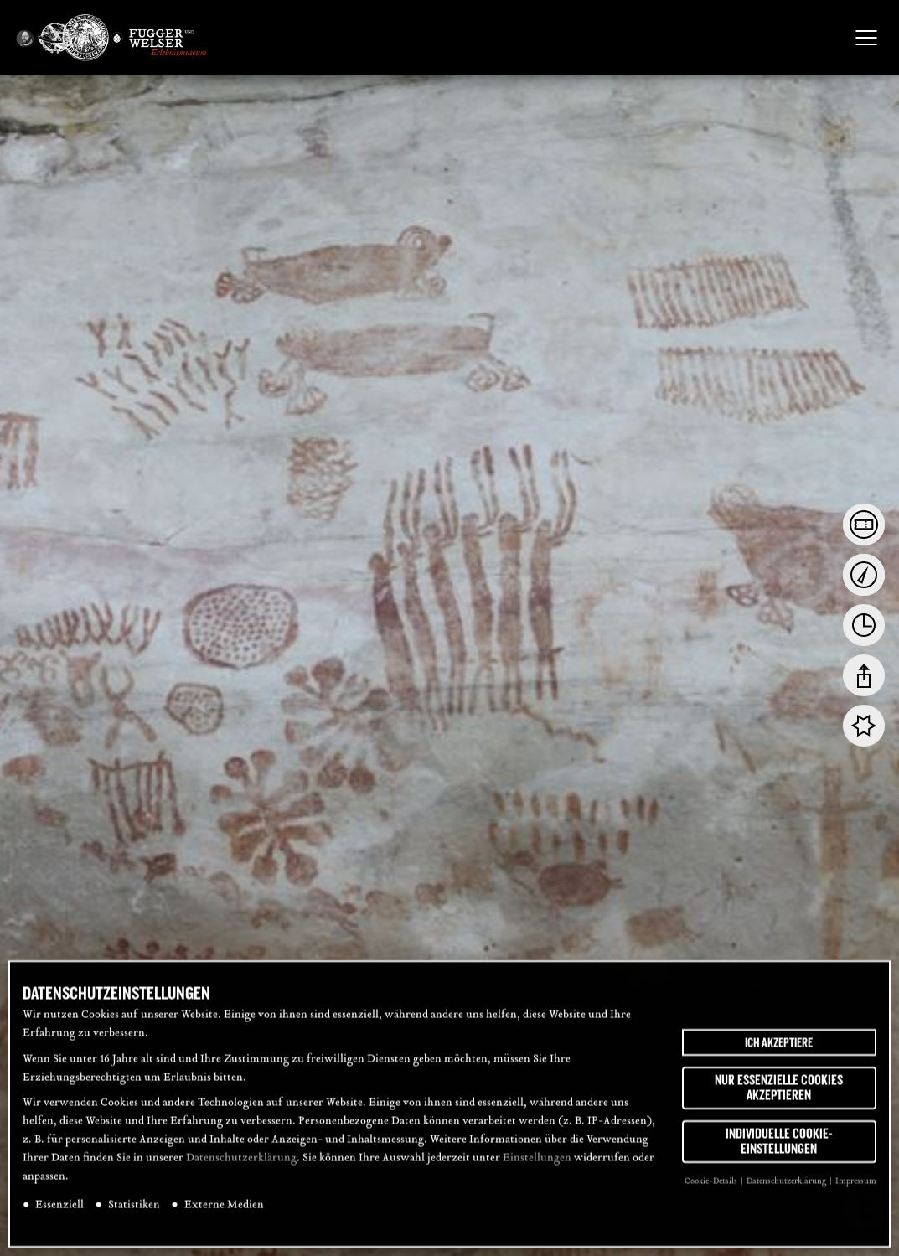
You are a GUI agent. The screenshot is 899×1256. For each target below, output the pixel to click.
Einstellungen (537, 1169)
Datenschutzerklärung (241, 1169)
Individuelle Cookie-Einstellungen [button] (779, 1153)
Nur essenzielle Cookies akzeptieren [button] (779, 1099)
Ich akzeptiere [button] (779, 1054)
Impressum (855, 1193)
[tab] (864, 524)
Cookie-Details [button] (712, 1193)
